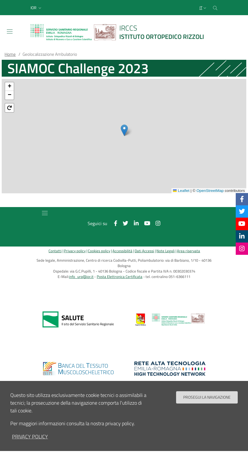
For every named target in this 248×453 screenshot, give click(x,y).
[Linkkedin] (242, 236)
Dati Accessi (144, 251)
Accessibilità (122, 251)
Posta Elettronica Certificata (119, 276)
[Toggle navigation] (9, 31)
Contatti (55, 251)
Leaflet (181, 190)
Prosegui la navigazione (207, 397)
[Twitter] (242, 211)
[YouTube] (241, 223)
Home (10, 54)
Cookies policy (99, 251)
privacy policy (30, 436)
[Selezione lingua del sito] (203, 7)
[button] (37, 7)
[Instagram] (242, 248)
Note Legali (165, 251)
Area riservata (188, 251)
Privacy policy (75, 251)
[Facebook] (242, 199)
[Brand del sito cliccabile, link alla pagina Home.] (121, 32)
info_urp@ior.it (81, 276)
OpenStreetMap (209, 190)
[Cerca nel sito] (215, 7)
